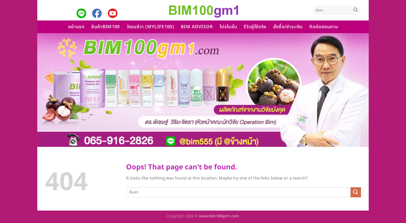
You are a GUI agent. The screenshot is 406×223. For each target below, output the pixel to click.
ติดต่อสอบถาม (323, 26)
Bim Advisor (197, 26)
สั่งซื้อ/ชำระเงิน (288, 26)
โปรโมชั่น (228, 26)
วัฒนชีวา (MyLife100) (150, 26)
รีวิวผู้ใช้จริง (255, 26)
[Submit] (355, 10)
